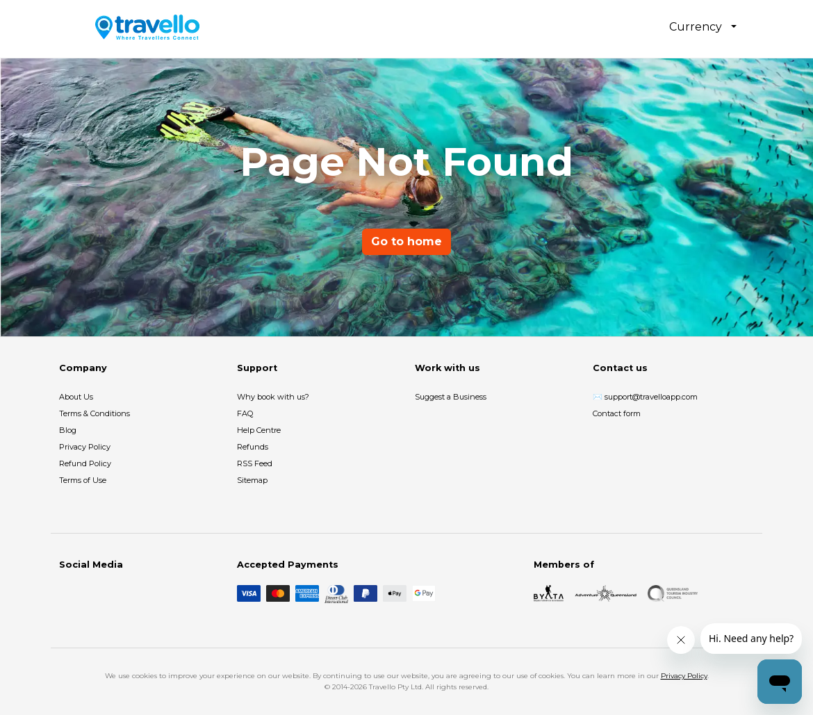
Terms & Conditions (94, 413)
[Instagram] (89, 593)
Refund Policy (85, 463)
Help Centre (259, 430)
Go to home (406, 241)
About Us (76, 397)
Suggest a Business (450, 397)
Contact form (617, 413)
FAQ (245, 413)
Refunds (252, 447)
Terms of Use (82, 480)
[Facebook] (67, 593)
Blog (67, 430)
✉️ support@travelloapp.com (645, 397)
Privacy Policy (84, 447)
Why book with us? (273, 397)
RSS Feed (254, 463)
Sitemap (252, 480)
